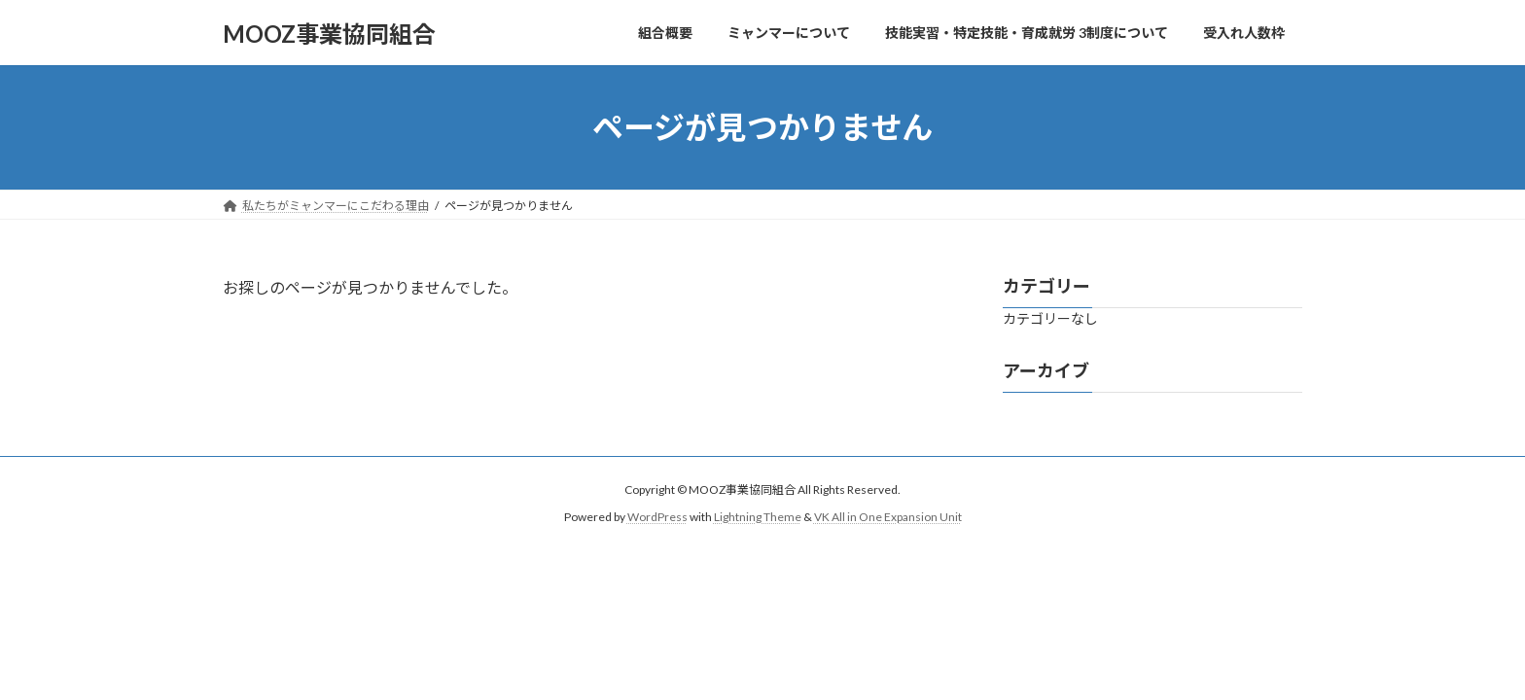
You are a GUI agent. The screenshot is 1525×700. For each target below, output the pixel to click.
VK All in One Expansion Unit (888, 516)
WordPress (657, 516)
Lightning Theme (757, 516)
